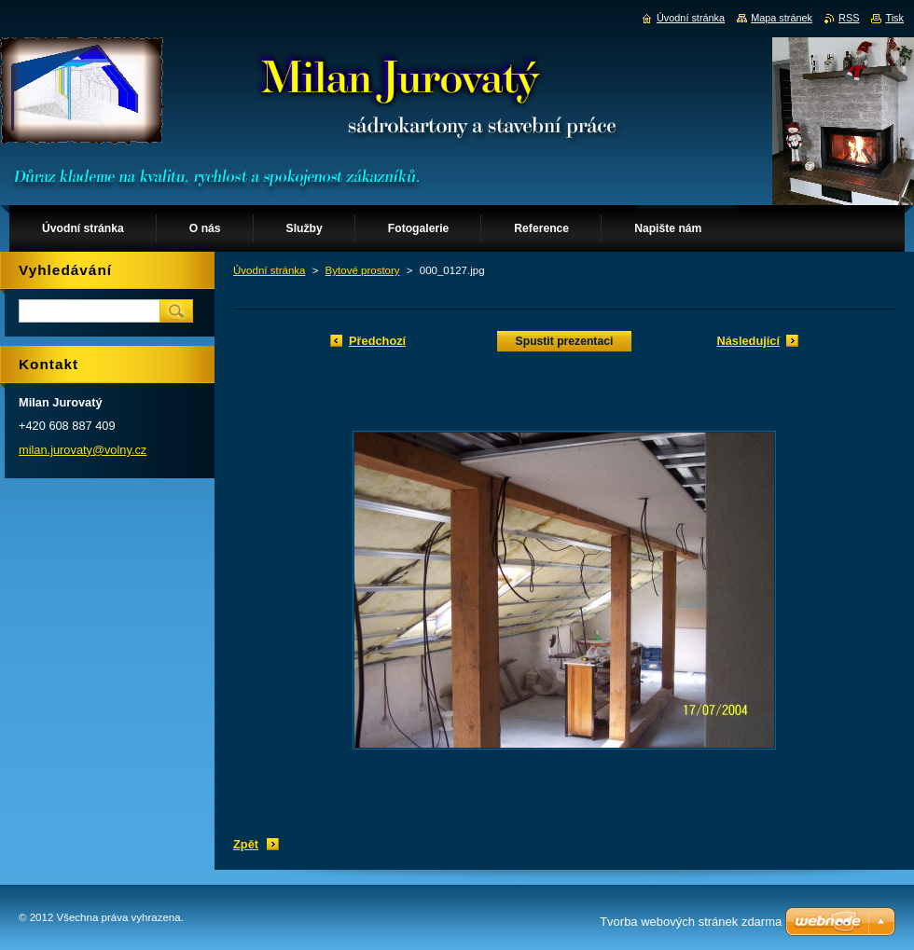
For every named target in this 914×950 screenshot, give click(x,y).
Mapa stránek (781, 17)
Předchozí (377, 341)
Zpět (245, 844)
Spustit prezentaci (565, 341)
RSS (848, 17)
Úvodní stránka (269, 270)
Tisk (894, 17)
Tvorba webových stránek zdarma (691, 922)
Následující (748, 341)
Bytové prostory (362, 270)
